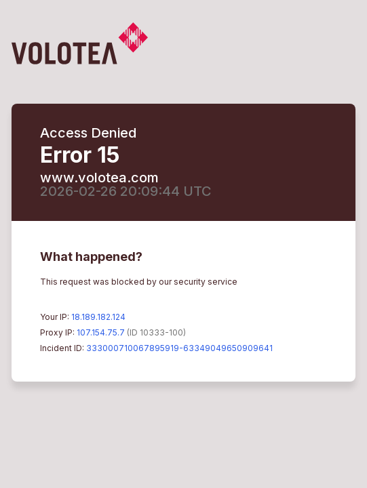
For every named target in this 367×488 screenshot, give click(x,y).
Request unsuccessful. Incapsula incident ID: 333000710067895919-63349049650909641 (183, 244)
